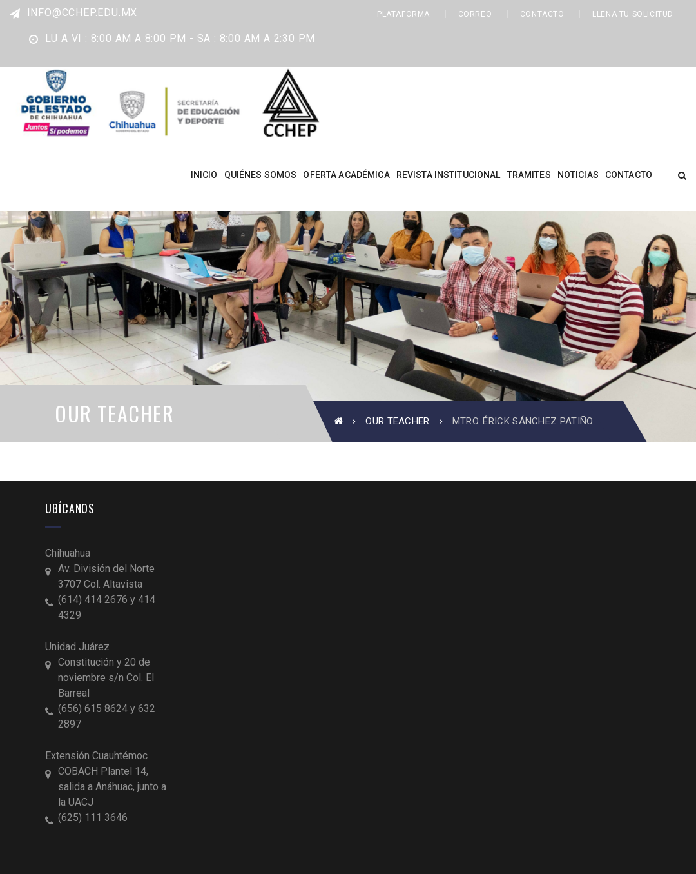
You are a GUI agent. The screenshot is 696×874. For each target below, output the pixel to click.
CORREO (475, 14)
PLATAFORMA (403, 14)
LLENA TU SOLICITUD (632, 14)
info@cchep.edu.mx (73, 12)
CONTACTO (542, 14)
